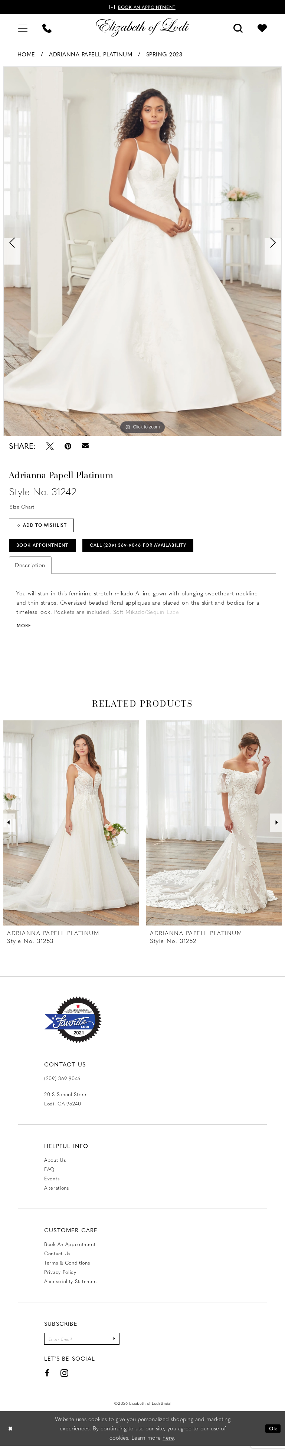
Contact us (57, 1259)
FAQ (49, 1174)
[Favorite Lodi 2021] (73, 1025)
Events (51, 1184)
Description (30, 570)
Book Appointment (46, 549)
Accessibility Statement (71, 1287)
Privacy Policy (60, 1277)
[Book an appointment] (142, 7)
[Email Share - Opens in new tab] (85, 446)
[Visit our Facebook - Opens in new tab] (47, 1379)
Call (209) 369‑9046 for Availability (153, 549)
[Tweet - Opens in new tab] (50, 446)
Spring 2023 (164, 54)
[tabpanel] (142, 251)
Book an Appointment (69, 1249)
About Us (55, 1165)
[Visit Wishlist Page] (262, 27)
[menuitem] (23, 27)
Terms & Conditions (67, 1268)
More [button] (25, 631)
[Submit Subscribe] (121, 1345)
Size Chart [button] (23, 507)
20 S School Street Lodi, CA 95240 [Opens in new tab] (66, 1105)
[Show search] (238, 27)
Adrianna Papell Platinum (90, 54)
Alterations (56, 1193)
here (168, 1444)
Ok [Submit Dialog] (272, 1435)
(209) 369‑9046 (62, 1084)
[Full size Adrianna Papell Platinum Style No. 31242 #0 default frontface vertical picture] (142, 251)
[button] (23, 27)
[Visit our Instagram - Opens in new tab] (64, 1380)
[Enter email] (85, 1345)
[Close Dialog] (11, 1435)
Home (26, 54)
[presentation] (71, 828)
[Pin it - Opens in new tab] (68, 446)
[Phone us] (47, 27)
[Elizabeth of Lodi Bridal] (142, 27)
